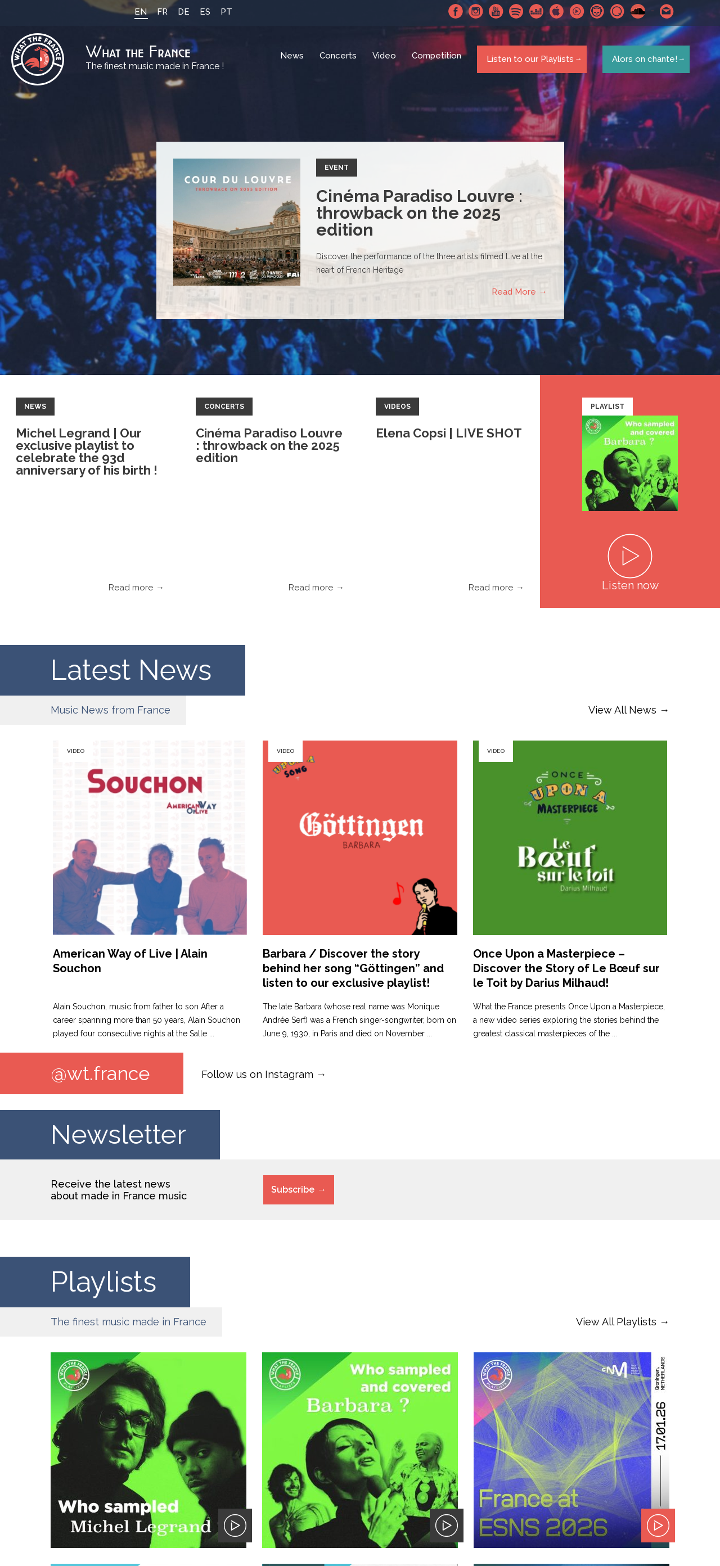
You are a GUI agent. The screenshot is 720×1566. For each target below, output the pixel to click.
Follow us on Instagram (257, 1078)
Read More (514, 296)
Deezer (531, 11)
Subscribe (292, 1195)
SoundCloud (633, 11)
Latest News (131, 674)
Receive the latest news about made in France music (119, 1195)
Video (386, 62)
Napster (592, 11)
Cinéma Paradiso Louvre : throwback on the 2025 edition (419, 217)
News (293, 62)
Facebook (450, 11)
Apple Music (551, 11)
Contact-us (662, 11)
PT (221, 12)
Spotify (511, 11)
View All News (622, 714)
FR (157, 12)
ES (200, 12)
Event (337, 172)
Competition (438, 62)
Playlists (103, 1287)
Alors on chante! (641, 61)
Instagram (471, 11)
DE (178, 12)
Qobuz (612, 11)
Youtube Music (572, 11)
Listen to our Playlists (528, 61)
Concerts (339, 62)
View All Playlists (616, 1327)
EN (135, 12)
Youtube (491, 11)
